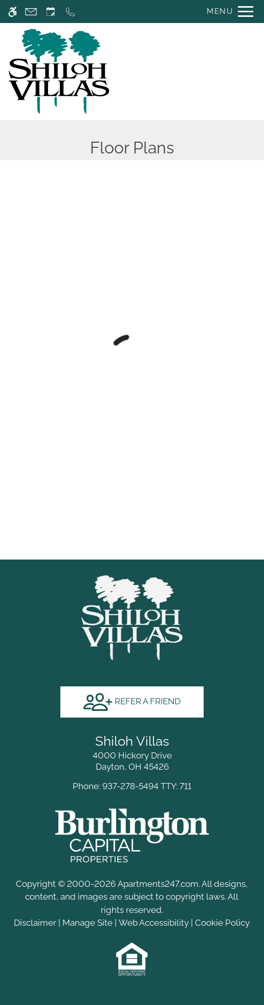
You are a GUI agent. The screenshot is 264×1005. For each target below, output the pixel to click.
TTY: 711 (132, 786)
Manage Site (87, 923)
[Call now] (70, 11)
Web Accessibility (154, 923)
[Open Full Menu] (227, 11)
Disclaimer (35, 923)
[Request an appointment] (50, 11)
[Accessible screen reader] (12, 11)
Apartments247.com (158, 884)
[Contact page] (30, 11)
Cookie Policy (222, 923)
